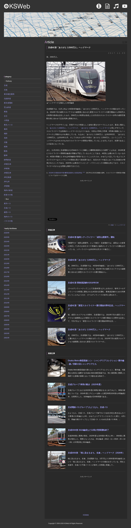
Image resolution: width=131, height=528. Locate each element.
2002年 (6, 338)
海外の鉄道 (8, 190)
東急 (5, 112)
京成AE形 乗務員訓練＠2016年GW (83, 283)
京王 (5, 116)
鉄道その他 (8, 195)
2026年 (6, 233)
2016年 (6, 276)
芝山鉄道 (7, 107)
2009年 (6, 307)
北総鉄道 (7, 99)
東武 (5, 129)
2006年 (6, 320)
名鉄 (5, 138)
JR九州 (6, 182)
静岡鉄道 (7, 160)
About (98, 7)
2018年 (6, 268)
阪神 (5, 155)
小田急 (6, 120)
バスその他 (8, 221)
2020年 (6, 259)
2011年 (6, 298)
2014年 (6, 285)
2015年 (6, 281)
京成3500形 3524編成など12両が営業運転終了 (88, 430)
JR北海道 (7, 177)
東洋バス (7, 203)
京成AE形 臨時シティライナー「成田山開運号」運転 (91, 237)
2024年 (6, 242)
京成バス (7, 208)
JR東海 (6, 168)
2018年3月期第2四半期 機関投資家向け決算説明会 (67, 173)
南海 (5, 147)
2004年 (6, 329)
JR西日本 (7, 173)
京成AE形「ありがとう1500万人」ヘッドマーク (89, 329)
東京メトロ (8, 125)
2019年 (6, 263)
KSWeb (17, 6)
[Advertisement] (22, 56)
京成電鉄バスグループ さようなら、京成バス (88, 407)
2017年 (6, 272)
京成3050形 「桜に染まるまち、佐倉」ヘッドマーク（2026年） (96, 453)
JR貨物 (6, 186)
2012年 (6, 294)
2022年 (6, 250)
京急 (5, 90)
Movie (124, 7)
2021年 (6, 255)
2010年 (6, 303)
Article (107, 7)
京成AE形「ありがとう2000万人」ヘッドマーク (89, 260)
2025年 (6, 237)
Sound (116, 7)
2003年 (6, 333)
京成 (112, 225)
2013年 (6, 290)
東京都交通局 (9, 94)
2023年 (6, 246)
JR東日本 (7, 164)
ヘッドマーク (120, 225)
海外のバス (8, 217)
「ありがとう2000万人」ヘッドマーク (95, 128)
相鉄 (5, 133)
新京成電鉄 (8, 103)
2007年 (6, 316)
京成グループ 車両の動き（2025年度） (85, 384)
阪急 (5, 151)
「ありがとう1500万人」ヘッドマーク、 (64, 128)
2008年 (6, 311)
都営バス (7, 212)
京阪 (5, 142)
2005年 (6, 325)
